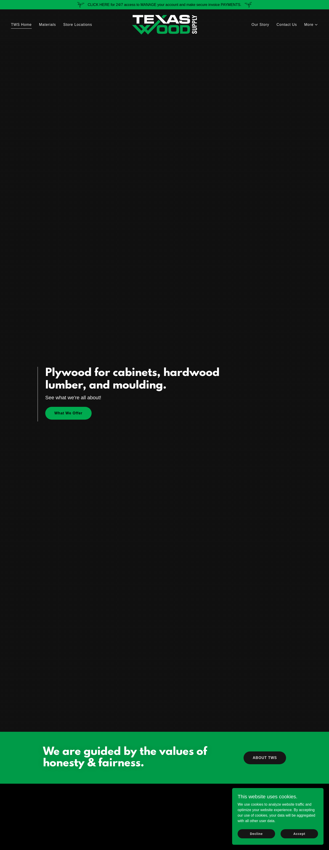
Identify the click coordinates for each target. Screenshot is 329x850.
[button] (311, 24)
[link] (164, 24)
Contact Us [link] (286, 25)
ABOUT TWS (265, 758)
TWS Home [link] (21, 25)
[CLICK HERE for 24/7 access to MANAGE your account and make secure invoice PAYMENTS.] (164, 4)
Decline (256, 833)
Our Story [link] (260, 25)
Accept (299, 833)
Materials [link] (47, 25)
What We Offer (68, 413)
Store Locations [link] (77, 25)
